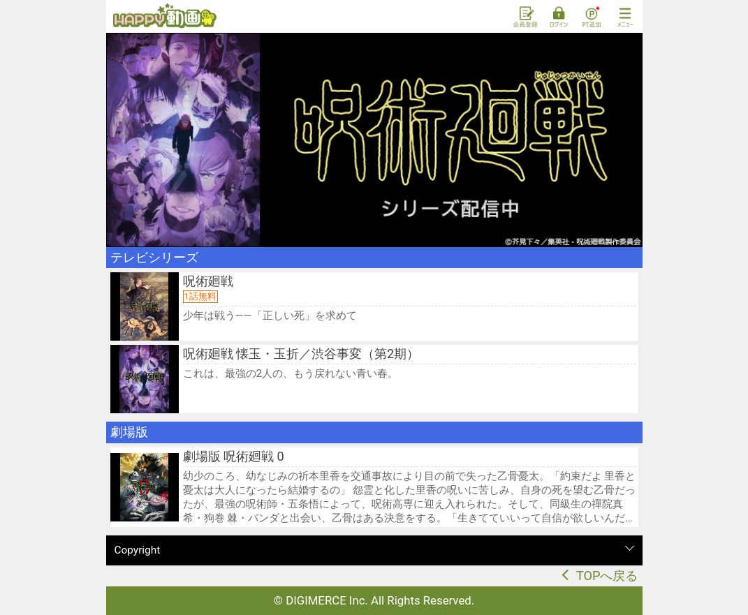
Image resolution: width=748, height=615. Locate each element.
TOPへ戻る (607, 575)
